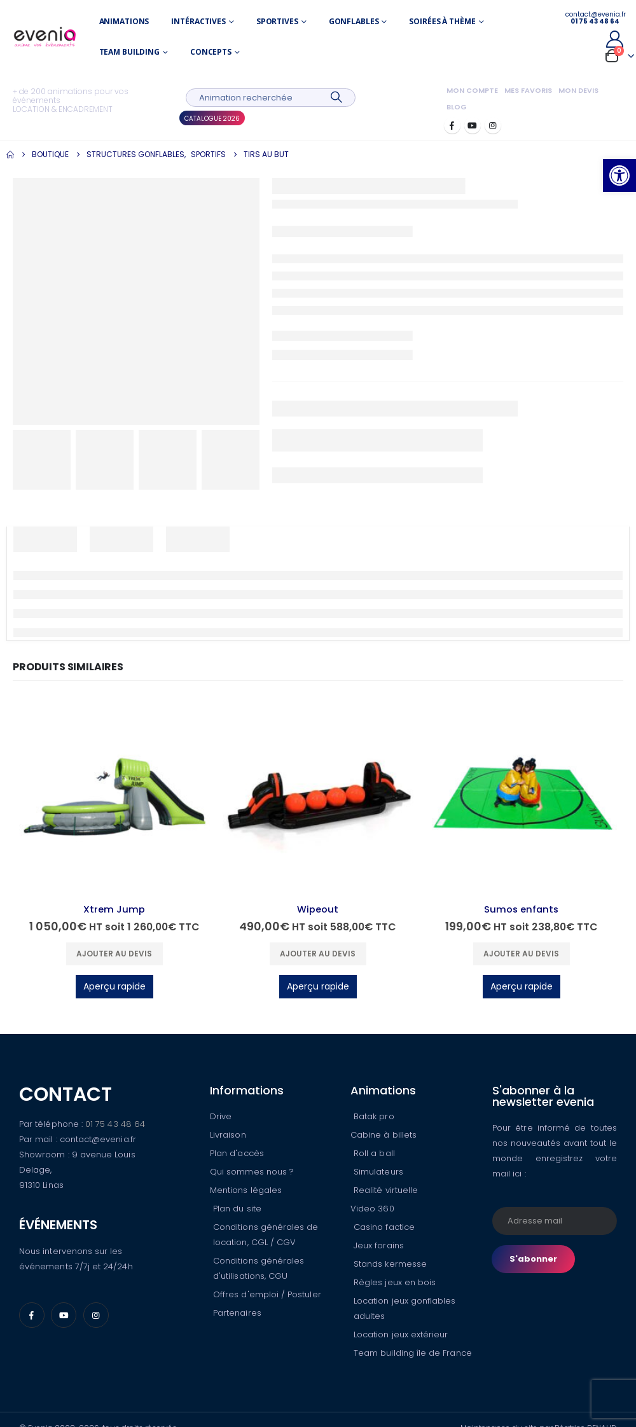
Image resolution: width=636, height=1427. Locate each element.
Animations (124, 21)
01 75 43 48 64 (115, 1124)
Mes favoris (528, 90)
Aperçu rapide (114, 986)
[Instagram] (493, 125)
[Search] (336, 97)
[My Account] (614, 38)
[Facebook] (452, 125)
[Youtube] (472, 125)
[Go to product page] (114, 798)
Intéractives (198, 21)
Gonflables (354, 21)
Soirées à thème (442, 21)
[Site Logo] (45, 36)
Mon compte (472, 90)
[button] (619, 175)
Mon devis (578, 90)
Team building (129, 51)
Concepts (211, 51)
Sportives (277, 21)
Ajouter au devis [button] (114, 953)
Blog (456, 107)
